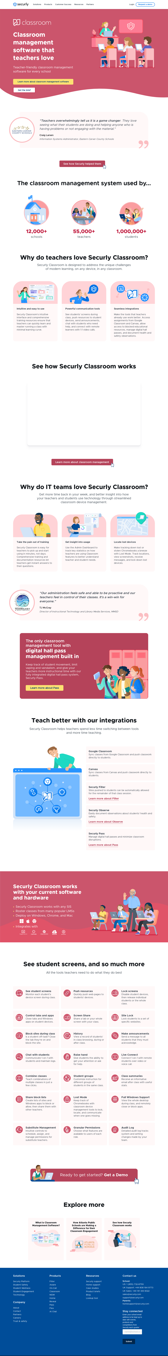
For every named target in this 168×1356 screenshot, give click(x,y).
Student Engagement (23, 1291)
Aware (53, 1285)
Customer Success (63, 4)
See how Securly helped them (82, 164)
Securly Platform (21, 1281)
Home (52, 1298)
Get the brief (24, 90)
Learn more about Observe (106, 822)
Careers (17, 1318)
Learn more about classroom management (82, 462)
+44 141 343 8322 (141, 1291)
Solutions (37, 4)
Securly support (94, 1281)
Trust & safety (20, 1321)
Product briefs (93, 1291)
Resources (78, 4)
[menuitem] (37, 4)
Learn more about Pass (44, 688)
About (16, 1308)
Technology (19, 1295)
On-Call (53, 1288)
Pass (52, 1305)
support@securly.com (133, 1298)
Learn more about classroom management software (43, 82)
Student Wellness (21, 1288)
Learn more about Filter (104, 798)
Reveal (53, 1302)
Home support (93, 1284)
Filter (52, 1281)
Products (48, 4)
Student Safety (20, 1285)
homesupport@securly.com (136, 1304)
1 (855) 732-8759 (135, 1284)
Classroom (55, 1291)
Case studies (92, 1288)
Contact (17, 1311)
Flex (52, 1308)
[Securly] (21, 4)
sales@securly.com (132, 1294)
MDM (52, 1295)
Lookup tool (92, 1298)
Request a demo (145, 4)
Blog (88, 1295)
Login (131, 4)
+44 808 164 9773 (144, 1288)
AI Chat (53, 1312)
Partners (90, 4)
